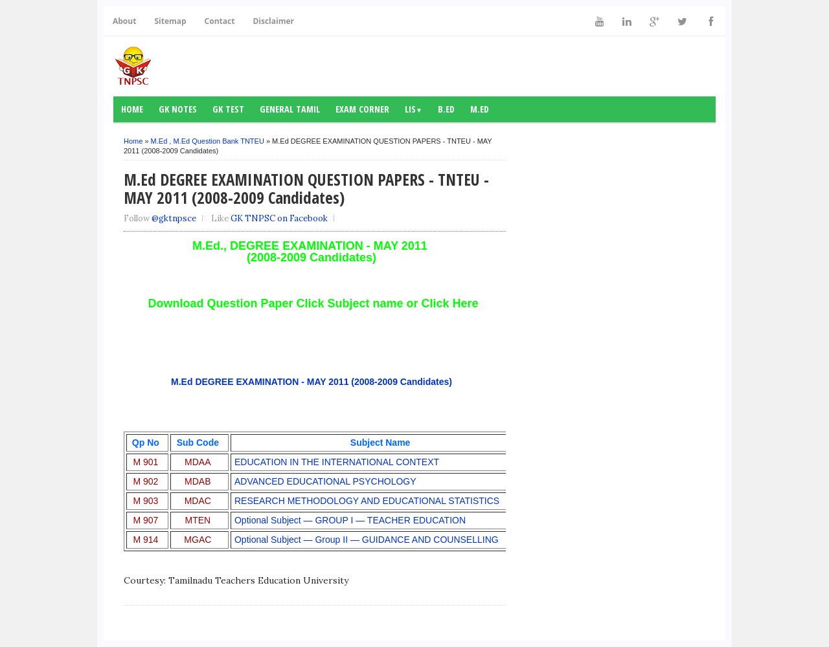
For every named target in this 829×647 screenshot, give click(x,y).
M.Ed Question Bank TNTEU (218, 141)
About (124, 21)
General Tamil (290, 109)
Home (132, 109)
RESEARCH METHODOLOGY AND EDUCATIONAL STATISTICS (366, 501)
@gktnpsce (174, 218)
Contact (220, 21)
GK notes (178, 109)
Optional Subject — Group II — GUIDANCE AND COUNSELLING (366, 539)
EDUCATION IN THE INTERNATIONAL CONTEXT (336, 462)
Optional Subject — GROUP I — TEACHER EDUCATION (350, 520)
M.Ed (479, 109)
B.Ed (446, 109)
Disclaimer (273, 21)
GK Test (228, 109)
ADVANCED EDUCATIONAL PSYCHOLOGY (325, 481)
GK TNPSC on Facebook (279, 218)
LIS (413, 109)
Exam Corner (362, 109)
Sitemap (170, 21)
